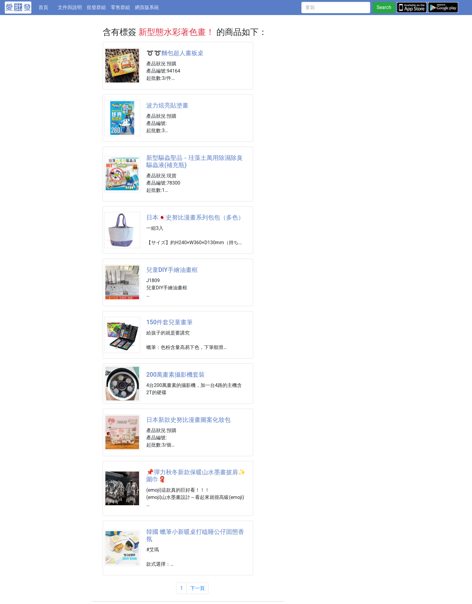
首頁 (47, 7)
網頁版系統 (147, 7)
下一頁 (197, 588)
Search (384, 7)
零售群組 (120, 7)
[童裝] (335, 7)
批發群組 (96, 7)
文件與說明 (70, 7)
